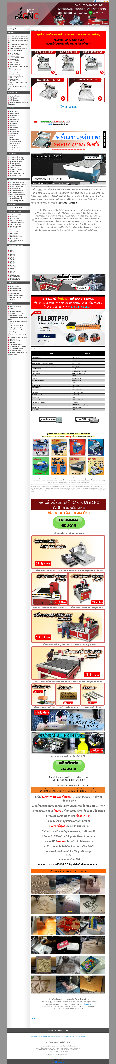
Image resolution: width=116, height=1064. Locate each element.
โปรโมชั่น (26, 26)
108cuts (50, 1036)
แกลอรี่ (90, 26)
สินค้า (38, 26)
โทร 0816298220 (68, 107)
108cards (73, 1036)
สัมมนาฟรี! (52, 26)
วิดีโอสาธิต (77, 26)
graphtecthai (56, 1036)
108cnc (62, 1036)
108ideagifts (67, 1036)
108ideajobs (34, 1036)
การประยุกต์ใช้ (64, 26)
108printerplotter (81, 1036)
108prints (40, 1036)
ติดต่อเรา (102, 26)
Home (13, 26)
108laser (45, 1036)
